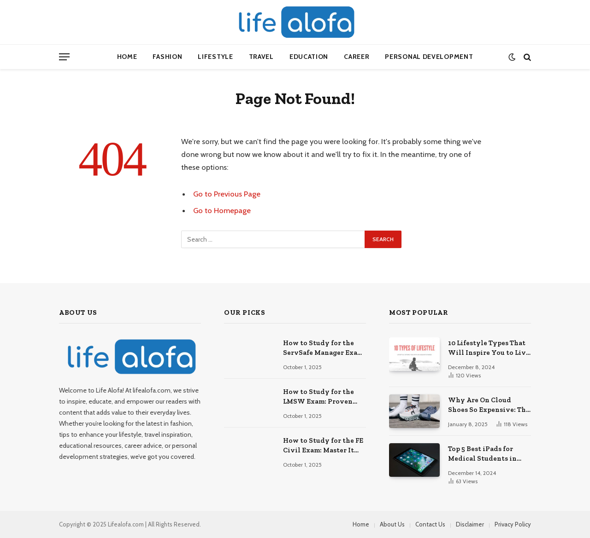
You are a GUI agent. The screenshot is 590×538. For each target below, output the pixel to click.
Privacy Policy (513, 524)
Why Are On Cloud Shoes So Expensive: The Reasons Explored (489, 405)
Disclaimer (470, 524)
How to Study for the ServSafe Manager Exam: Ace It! (324, 348)
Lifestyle (215, 56)
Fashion (167, 56)
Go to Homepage (222, 210)
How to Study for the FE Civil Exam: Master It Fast (323, 446)
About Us (392, 524)
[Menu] (64, 56)
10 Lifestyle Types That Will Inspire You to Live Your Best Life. (489, 348)
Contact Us (430, 524)
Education (308, 56)
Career (356, 56)
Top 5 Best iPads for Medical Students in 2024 (482, 454)
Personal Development (429, 56)
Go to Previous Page (226, 193)
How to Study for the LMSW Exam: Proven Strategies (318, 397)
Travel (261, 56)
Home (127, 56)
